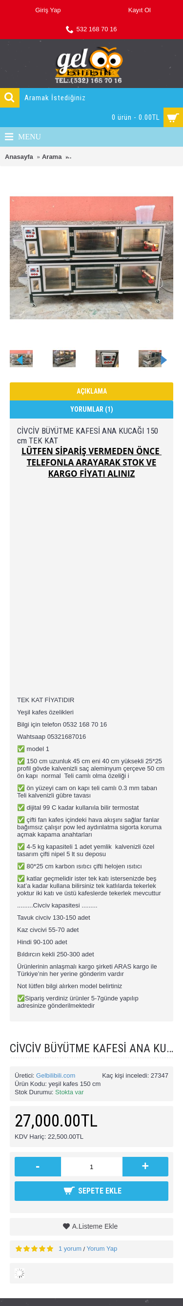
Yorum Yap (102, 1248)
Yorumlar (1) (91, 409)
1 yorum (70, 1248)
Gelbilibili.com (55, 1075)
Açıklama (92, 391)
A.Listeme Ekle (95, 1226)
